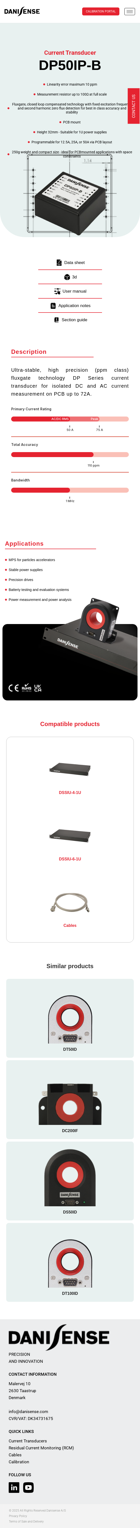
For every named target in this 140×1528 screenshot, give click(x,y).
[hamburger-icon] (129, 11)
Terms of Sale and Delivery (26, 1521)
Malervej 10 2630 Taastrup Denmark (22, 1390)
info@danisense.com (28, 1411)
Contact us (133, 106)
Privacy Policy (18, 1516)
